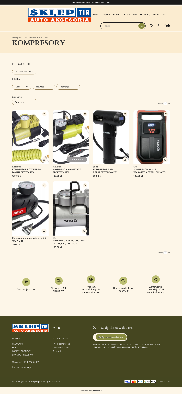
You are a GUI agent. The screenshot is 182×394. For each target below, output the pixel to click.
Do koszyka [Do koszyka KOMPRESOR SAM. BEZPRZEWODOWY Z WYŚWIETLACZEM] (124, 159)
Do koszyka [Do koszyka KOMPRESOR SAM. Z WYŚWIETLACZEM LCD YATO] (165, 159)
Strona (160, 103)
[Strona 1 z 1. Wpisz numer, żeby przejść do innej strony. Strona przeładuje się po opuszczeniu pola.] (165, 103)
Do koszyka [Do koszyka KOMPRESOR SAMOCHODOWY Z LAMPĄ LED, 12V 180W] (84, 231)
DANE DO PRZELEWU (22, 354)
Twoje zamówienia (61, 344)
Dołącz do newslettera (111, 337)
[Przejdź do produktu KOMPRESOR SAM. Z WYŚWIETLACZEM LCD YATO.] (151, 137)
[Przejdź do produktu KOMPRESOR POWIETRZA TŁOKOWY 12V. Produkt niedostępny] (71, 137)
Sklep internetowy (90, 391)
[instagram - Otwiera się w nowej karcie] (54, 327)
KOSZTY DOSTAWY (21, 351)
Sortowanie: (17, 97)
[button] (141, 26)
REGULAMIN (18, 344)
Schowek (57, 351)
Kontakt (15, 347)
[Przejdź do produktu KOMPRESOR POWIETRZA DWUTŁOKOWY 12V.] (30, 137)
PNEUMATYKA (30, 38)
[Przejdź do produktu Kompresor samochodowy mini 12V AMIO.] (30, 208)
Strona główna (17, 38)
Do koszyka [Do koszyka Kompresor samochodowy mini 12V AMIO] (44, 231)
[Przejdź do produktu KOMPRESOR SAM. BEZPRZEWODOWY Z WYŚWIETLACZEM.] (111, 137)
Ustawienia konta (61, 347)
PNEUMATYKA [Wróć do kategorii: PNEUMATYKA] (24, 71)
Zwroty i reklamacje (21, 367)
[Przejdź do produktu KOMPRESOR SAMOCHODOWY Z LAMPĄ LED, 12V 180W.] (71, 208)
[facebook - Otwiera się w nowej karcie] (59, 327)
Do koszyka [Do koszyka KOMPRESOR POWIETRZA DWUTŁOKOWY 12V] (44, 159)
